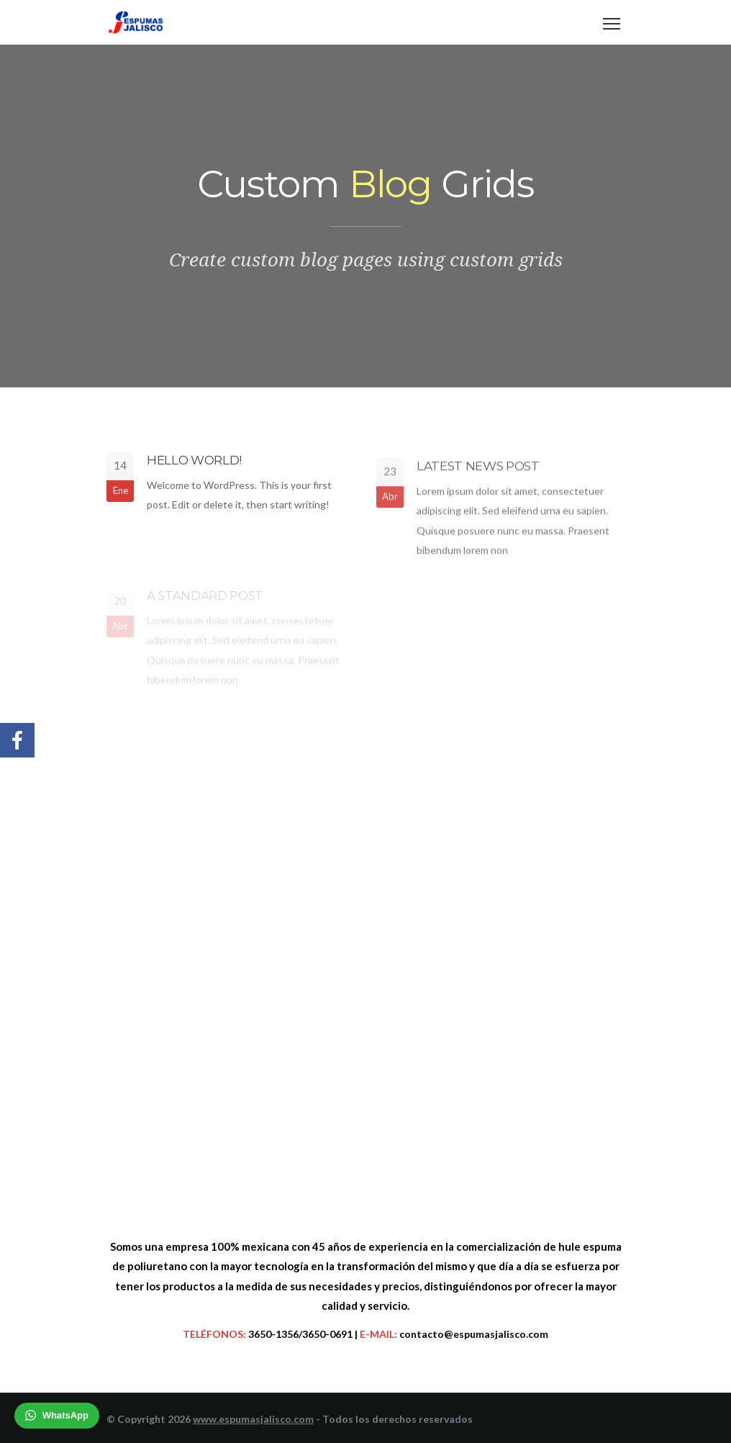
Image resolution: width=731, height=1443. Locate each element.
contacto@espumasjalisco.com (473, 1334)
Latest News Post (478, 469)
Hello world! (194, 461)
